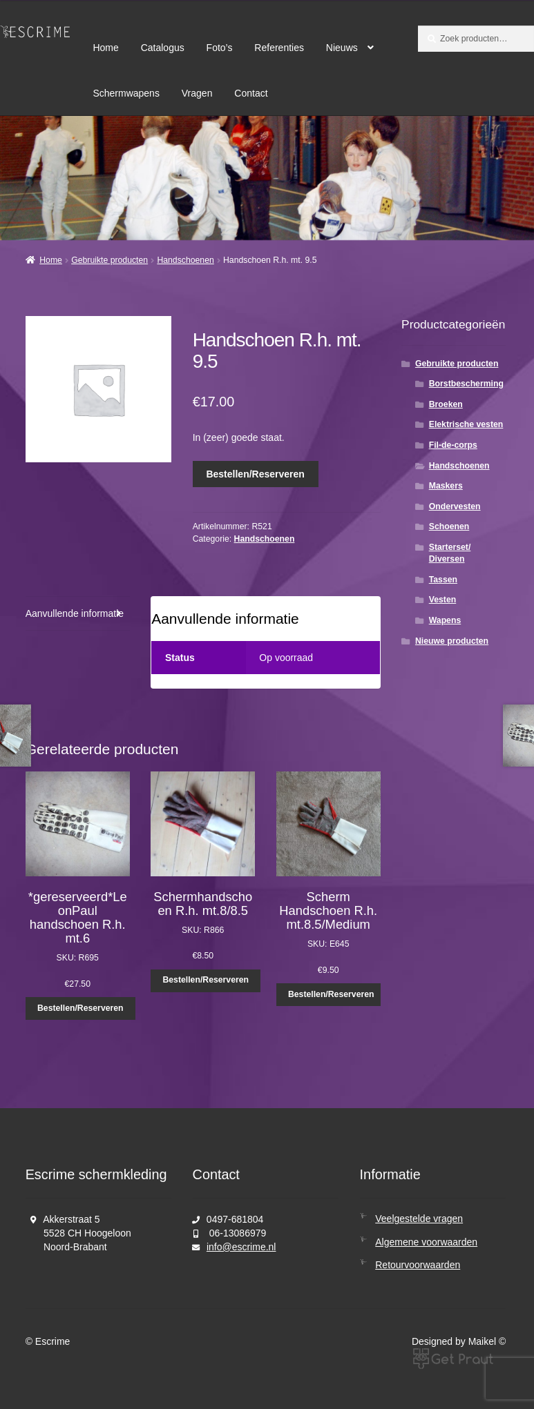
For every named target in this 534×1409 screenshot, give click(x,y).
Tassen (443, 579)
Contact (250, 93)
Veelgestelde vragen (419, 1218)
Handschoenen (185, 260)
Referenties (279, 47)
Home (105, 47)
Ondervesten (455, 506)
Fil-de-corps (453, 445)
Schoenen (449, 526)
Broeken (446, 404)
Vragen (197, 93)
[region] (267, 178)
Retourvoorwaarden (417, 1264)
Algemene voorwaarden (426, 1242)
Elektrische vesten (466, 424)
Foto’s (220, 47)
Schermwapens (126, 93)
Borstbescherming (466, 383)
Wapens (445, 620)
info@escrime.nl (241, 1246)
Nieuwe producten (451, 641)
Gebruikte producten (109, 260)
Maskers (446, 486)
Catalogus (162, 47)
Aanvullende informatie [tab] (75, 613)
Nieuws (342, 47)
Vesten (443, 599)
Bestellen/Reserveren (255, 474)
